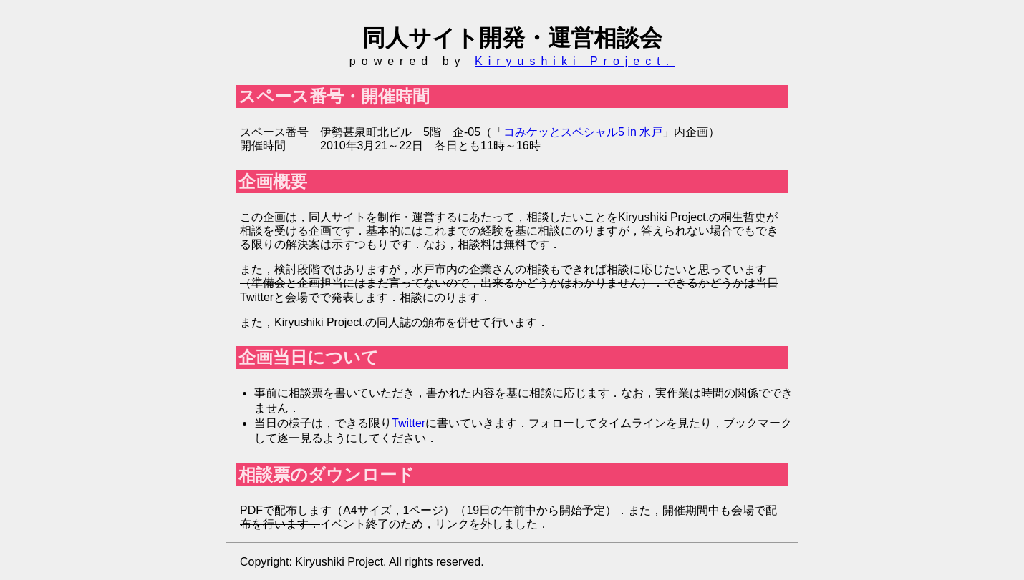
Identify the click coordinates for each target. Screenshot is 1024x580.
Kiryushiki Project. (575, 61)
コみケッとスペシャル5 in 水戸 (582, 132)
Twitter (408, 423)
